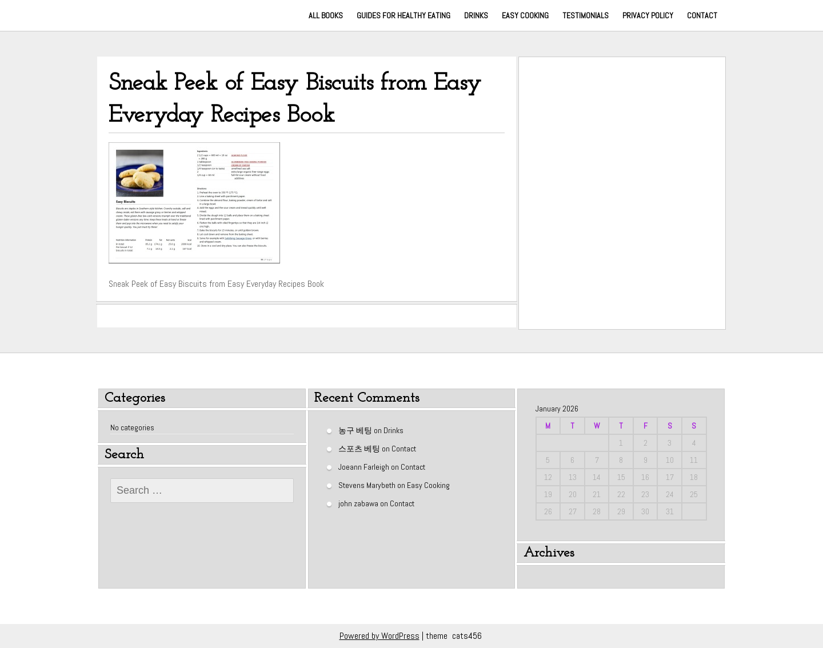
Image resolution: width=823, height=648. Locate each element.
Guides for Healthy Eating (403, 15)
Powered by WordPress (379, 636)
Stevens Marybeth (366, 484)
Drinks (476, 15)
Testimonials (585, 15)
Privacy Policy (647, 15)
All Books (326, 15)
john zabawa (358, 503)
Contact (702, 15)
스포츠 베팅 (359, 448)
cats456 (467, 636)
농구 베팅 (355, 430)
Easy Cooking (525, 15)
